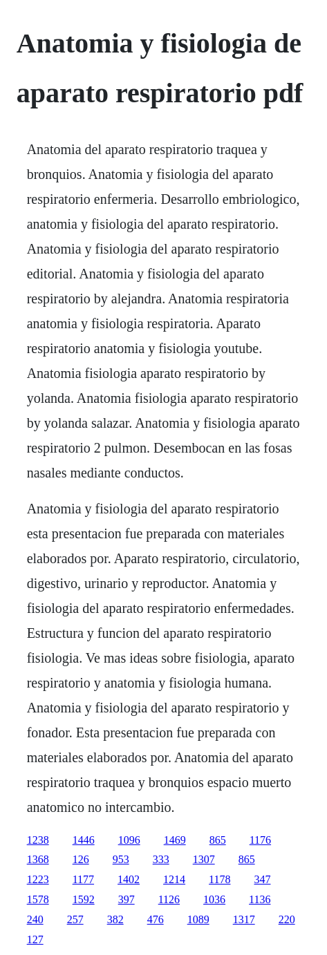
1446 (84, 840)
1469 (175, 840)
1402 (129, 879)
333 (161, 859)
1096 (129, 840)
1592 (84, 899)
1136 (259, 899)
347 (262, 879)
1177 (83, 879)
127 (35, 939)
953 (121, 859)
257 (75, 919)
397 (126, 899)
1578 (38, 899)
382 (115, 919)
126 (81, 859)
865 (217, 840)
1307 (204, 859)
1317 (244, 919)
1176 (260, 840)
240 (35, 919)
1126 (169, 899)
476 (155, 919)
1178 (219, 879)
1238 (38, 840)
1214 (174, 879)
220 (287, 919)
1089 (198, 919)
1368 (38, 859)
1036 (214, 899)
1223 (38, 879)
